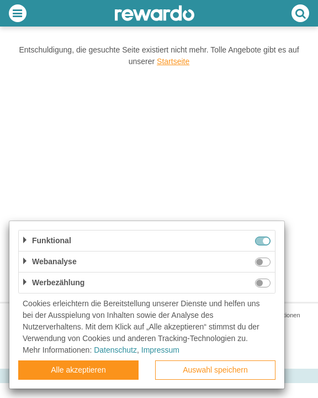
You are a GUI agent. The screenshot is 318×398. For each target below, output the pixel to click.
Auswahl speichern (215, 369)
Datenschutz (115, 349)
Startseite (173, 61)
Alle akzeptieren (78, 369)
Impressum (160, 349)
